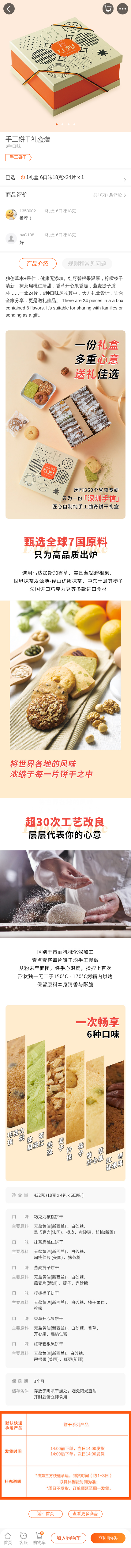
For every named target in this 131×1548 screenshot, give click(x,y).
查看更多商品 (85, 1513)
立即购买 (108, 1538)
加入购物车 (68, 1538)
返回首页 (45, 1513)
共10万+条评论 (107, 195)
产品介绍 (38, 263)
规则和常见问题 (87, 263)
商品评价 (17, 195)
